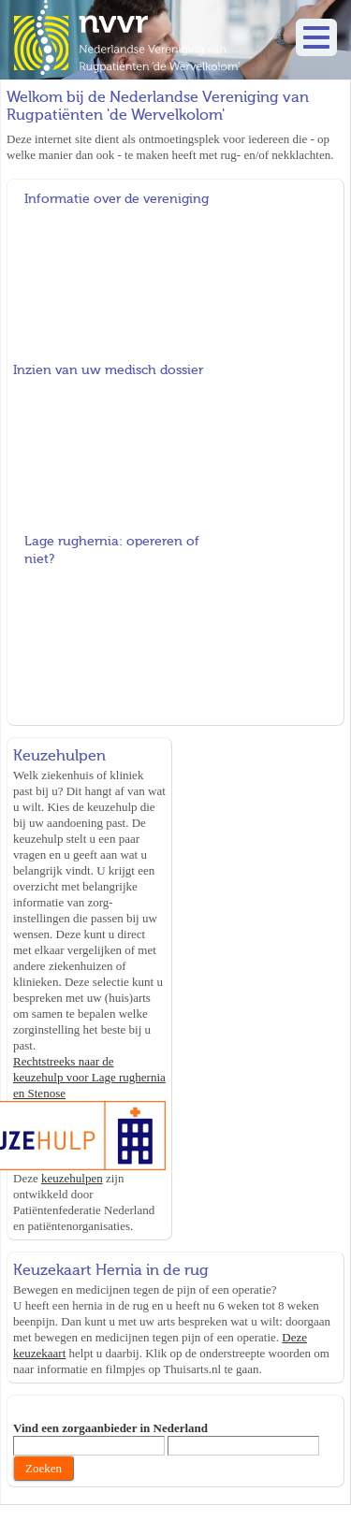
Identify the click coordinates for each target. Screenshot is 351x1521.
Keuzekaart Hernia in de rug (111, 1270)
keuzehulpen (72, 1178)
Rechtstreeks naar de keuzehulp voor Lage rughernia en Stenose (89, 1077)
